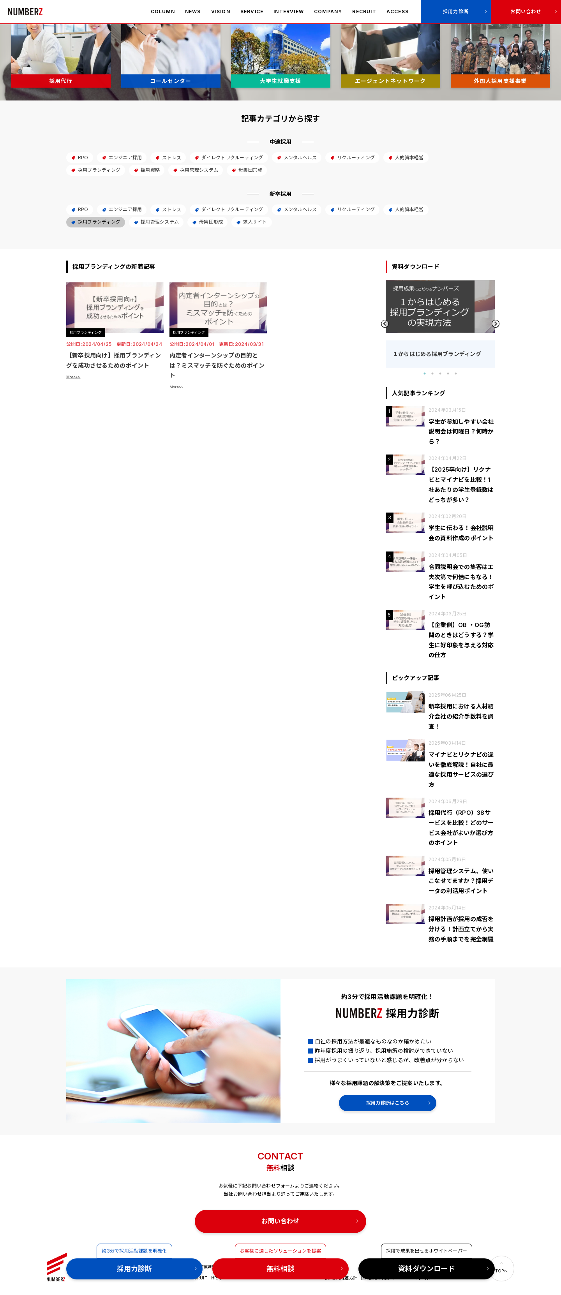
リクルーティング (352, 157)
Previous (385, 324)
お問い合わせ (525, 11)
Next (495, 324)
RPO (79, 157)
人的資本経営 (405, 157)
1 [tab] (425, 373)
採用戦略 (147, 170)
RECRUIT (364, 11)
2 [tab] (432, 373)
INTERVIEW (288, 11)
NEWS (193, 11)
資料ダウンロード (426, 1269)
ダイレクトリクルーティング (228, 157)
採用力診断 (456, 11)
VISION (220, 11)
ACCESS (397, 11)
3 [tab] (440, 373)
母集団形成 (246, 170)
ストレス (168, 157)
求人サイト (251, 222)
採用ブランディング (95, 170)
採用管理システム (195, 170)
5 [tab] (456, 373)
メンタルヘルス (297, 157)
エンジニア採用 (122, 157)
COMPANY (328, 11)
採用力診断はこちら (387, 1103)
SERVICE (251, 11)
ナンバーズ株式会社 (25, 12)
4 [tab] (448, 373)
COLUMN (163, 11)
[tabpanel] (440, 324)
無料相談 (280, 1269)
